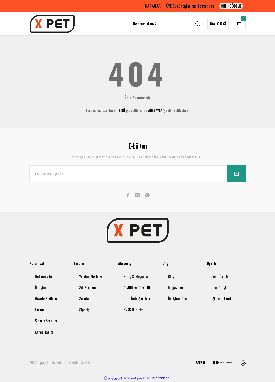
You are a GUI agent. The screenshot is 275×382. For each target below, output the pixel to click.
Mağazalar (175, 287)
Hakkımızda (43, 276)
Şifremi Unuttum (224, 298)
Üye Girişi (219, 287)
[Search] (166, 23)
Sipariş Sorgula (46, 321)
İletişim (40, 287)
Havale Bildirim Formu (46, 304)
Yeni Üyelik (220, 276)
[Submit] (236, 173)
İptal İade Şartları (137, 298)
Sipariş (84, 310)
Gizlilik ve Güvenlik (137, 287)
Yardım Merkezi (90, 276)
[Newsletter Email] (137, 173)
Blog (171, 276)
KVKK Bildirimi (134, 310)
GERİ (121, 110)
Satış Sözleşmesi (136, 276)
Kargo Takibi (44, 332)
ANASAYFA (155, 110)
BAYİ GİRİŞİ (218, 24)
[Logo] (52, 23)
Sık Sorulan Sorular (87, 293)
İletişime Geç (177, 298)
